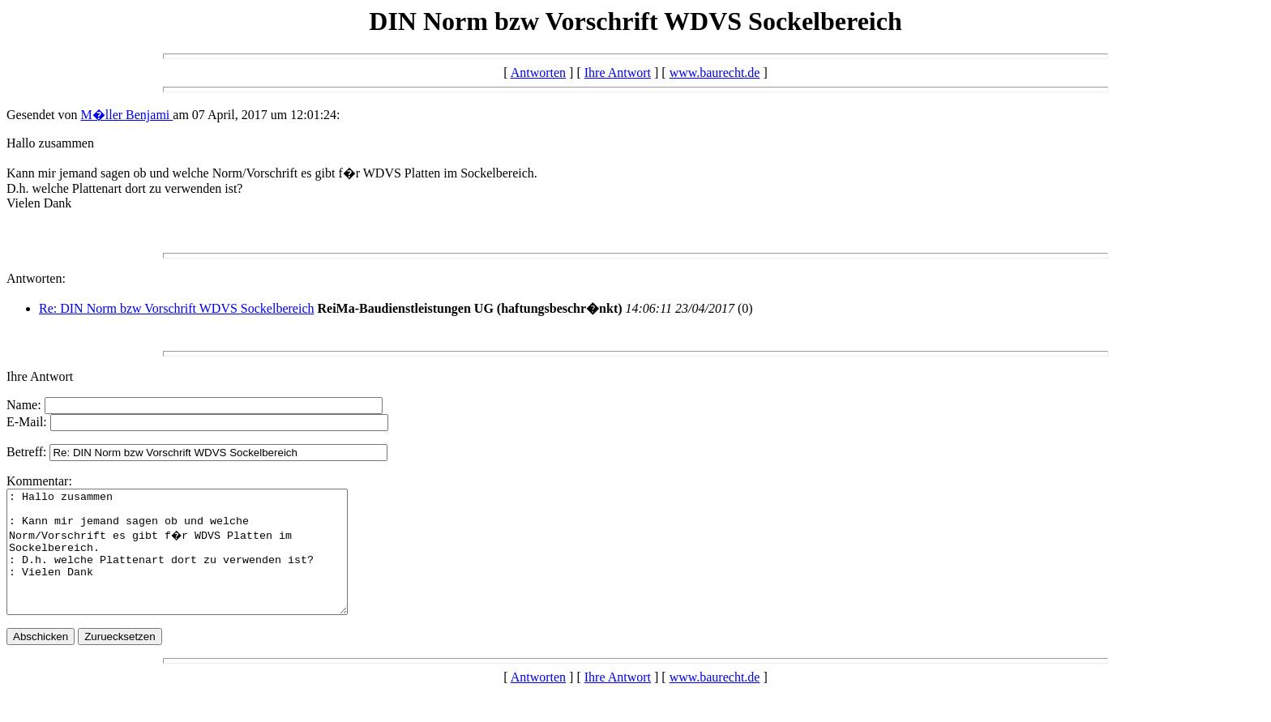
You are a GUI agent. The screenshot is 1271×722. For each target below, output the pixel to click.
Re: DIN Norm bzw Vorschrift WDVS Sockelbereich (177, 308)
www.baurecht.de (715, 72)
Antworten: (36, 278)
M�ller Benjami (127, 115)
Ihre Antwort (617, 72)
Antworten (538, 72)
